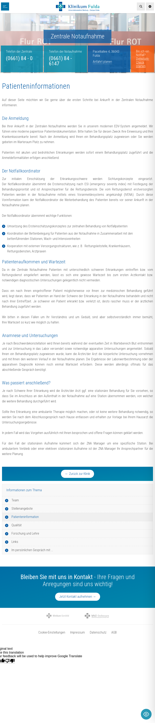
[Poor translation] (10, 661)
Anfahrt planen (102, 62)
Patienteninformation (25, 517)
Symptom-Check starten (142, 62)
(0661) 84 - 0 (19, 58)
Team (15, 500)
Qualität (17, 525)
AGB (114, 632)
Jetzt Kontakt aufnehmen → (77, 597)
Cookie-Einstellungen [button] (51, 632)
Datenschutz (98, 632)
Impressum (77, 632)
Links (15, 542)
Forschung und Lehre (25, 533)
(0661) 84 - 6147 (60, 61)
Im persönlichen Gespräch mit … (32, 550)
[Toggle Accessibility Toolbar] (146, 714)
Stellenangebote (22, 508)
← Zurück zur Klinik (77, 474)
